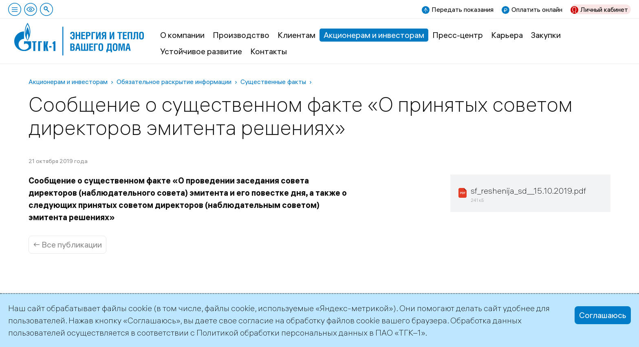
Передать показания (463, 9)
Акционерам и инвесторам (374, 35)
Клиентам (296, 35)
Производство (241, 35)
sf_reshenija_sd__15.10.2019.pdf (528, 191)
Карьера (507, 35)
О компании (182, 35)
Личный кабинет (604, 9)
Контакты (268, 51)
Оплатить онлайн (536, 9)
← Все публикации (67, 244)
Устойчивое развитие (201, 51)
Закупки (546, 35)
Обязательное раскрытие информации (174, 81)
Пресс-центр (457, 35)
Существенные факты (273, 81)
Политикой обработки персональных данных (282, 332)
